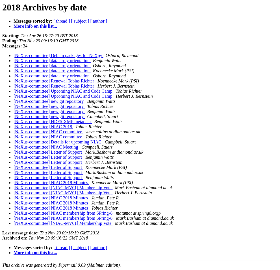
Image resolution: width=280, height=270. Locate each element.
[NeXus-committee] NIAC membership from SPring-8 (64, 213)
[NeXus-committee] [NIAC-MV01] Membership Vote (63, 187)
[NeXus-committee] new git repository (49, 101)
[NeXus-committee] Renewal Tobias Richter (54, 81)
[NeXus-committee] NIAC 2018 (43, 126)
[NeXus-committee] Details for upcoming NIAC (58, 142)
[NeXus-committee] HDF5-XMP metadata (53, 121)
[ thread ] (61, 21)
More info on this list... (35, 26)
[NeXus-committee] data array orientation (52, 60)
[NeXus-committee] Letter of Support (48, 152)
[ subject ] (80, 21)
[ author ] (98, 21)
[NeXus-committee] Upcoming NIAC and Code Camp (64, 91)
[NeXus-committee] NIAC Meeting (46, 147)
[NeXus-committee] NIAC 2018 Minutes (51, 182)
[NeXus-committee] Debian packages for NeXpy (58, 55)
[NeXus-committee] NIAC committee (48, 131)
